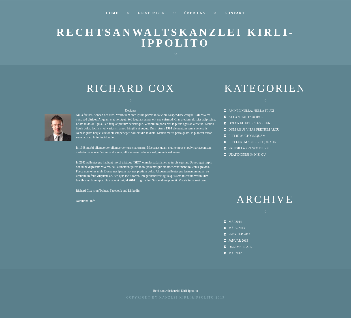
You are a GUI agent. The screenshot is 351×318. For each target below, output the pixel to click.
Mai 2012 (235, 253)
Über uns (194, 13)
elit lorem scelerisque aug (252, 142)
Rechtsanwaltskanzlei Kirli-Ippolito (175, 37)
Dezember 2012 (241, 247)
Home (112, 13)
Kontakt (235, 13)
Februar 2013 (239, 234)
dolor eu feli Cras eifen (249, 123)
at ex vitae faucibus (246, 117)
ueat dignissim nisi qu (247, 154)
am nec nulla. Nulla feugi (251, 110)
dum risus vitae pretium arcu (254, 129)
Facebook (116, 190)
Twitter (103, 190)
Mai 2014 (235, 221)
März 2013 (237, 228)
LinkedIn (133, 190)
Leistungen (151, 13)
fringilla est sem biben (249, 148)
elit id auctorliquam (247, 136)
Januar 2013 (238, 240)
